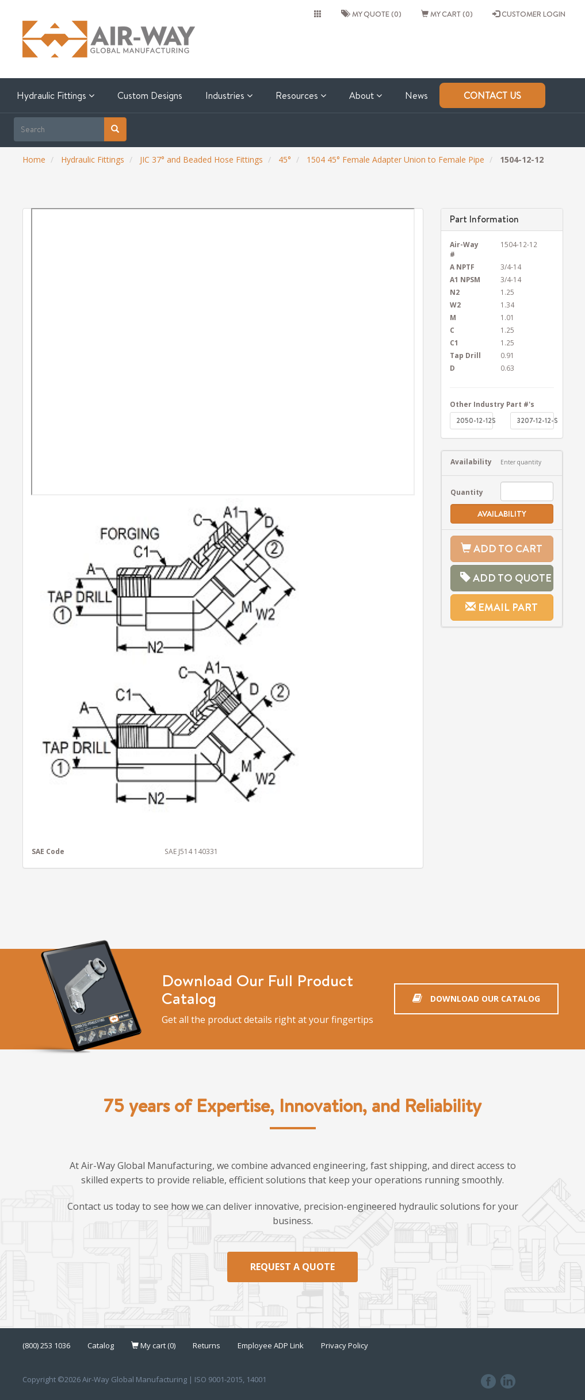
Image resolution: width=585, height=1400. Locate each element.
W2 (455, 304)
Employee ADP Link (271, 1345)
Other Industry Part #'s (492, 404)
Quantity (466, 492)
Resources (301, 95)
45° (284, 159)
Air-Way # (464, 249)
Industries (229, 95)
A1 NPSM (465, 279)
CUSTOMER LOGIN (528, 14)
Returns (206, 1345)
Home (33, 159)
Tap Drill (465, 355)
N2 (455, 292)
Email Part (501, 607)
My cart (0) (447, 14)
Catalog (100, 1345)
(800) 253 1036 (46, 1345)
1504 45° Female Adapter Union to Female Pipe (395, 159)
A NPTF (462, 266)
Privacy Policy (344, 1345)
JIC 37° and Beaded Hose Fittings (201, 159)
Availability (466, 461)
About (365, 95)
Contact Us (492, 95)
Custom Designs (149, 95)
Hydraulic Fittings (55, 95)
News (416, 95)
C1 (454, 342)
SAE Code (48, 851)
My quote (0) (371, 14)
